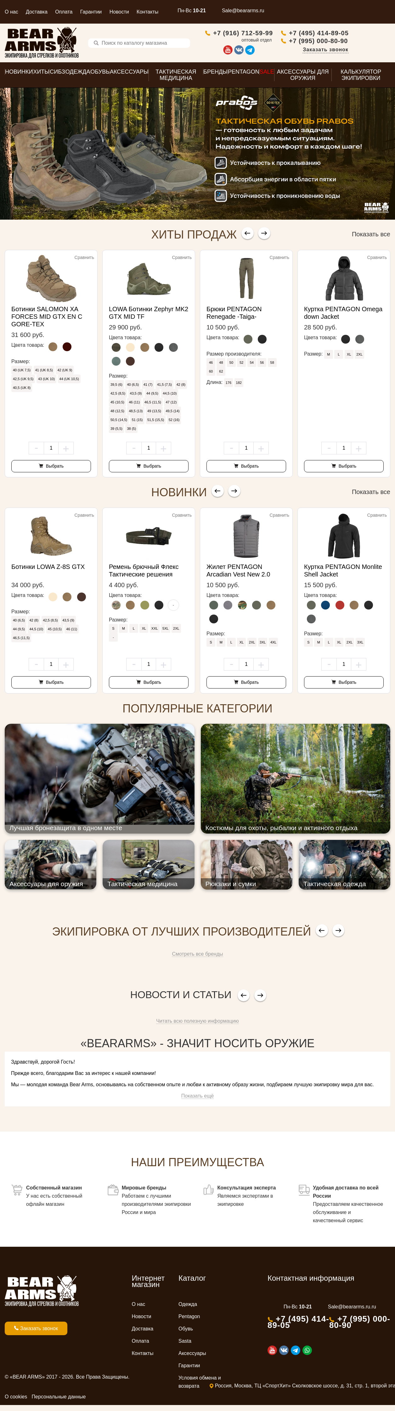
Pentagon (189, 1318)
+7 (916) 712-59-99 (284, 34)
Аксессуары (192, 1355)
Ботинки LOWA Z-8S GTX (48, 568)
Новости (119, 11)
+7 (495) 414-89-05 (360, 34)
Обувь (185, 1330)
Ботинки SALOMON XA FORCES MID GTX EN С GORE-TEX (46, 318)
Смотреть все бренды (197, 955)
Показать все (371, 235)
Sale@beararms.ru (243, 10)
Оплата (63, 11)
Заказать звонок (367, 50)
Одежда (187, 1305)
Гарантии (91, 11)
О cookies (16, 1398)
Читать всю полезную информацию (197, 1022)
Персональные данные (59, 1398)
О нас (11, 11)
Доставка (37, 11)
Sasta (184, 1342)
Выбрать (54, 467)
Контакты (147, 11)
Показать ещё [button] (197, 1097)
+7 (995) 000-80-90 (359, 41)
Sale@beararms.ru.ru (352, 1308)
